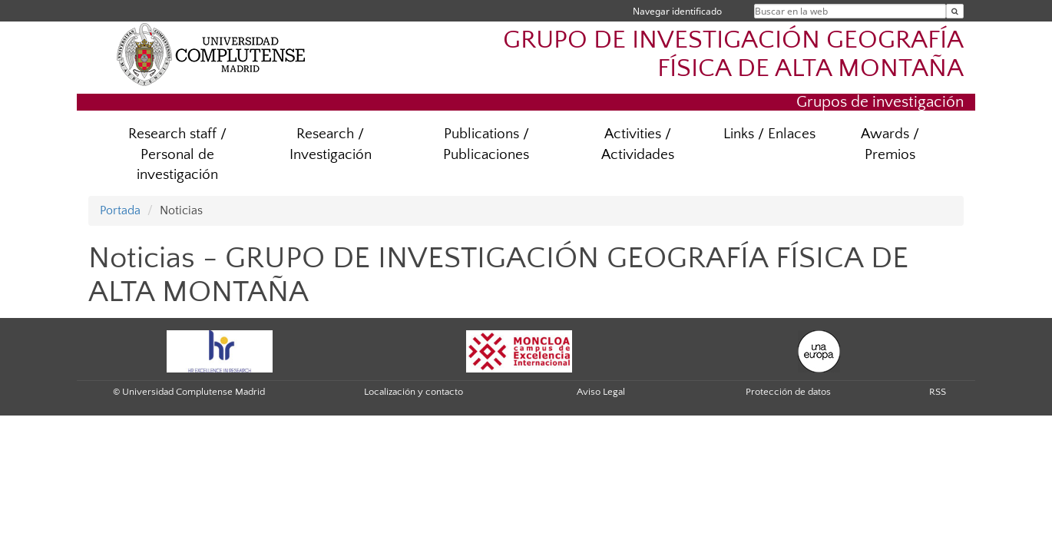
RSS (937, 391)
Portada (120, 210)
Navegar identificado (677, 11)
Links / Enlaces (769, 134)
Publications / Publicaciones (486, 144)
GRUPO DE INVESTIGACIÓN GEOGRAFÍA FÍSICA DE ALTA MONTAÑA (733, 54)
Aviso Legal (601, 391)
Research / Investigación (330, 144)
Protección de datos (788, 391)
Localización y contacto (413, 391)
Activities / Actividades (637, 144)
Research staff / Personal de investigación (177, 155)
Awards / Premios (890, 144)
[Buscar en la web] (955, 11)
